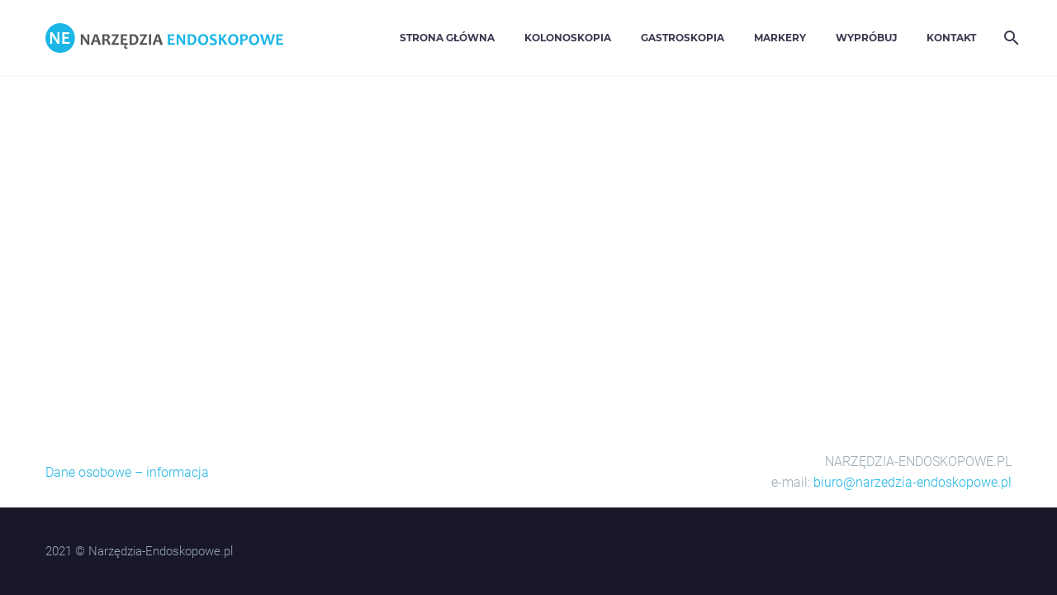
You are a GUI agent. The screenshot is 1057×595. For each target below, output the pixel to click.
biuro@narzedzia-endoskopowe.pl (912, 482)
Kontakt (951, 37)
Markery (780, 37)
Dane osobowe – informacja (127, 472)
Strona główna (447, 37)
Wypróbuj (866, 37)
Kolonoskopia (567, 37)
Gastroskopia (682, 37)
